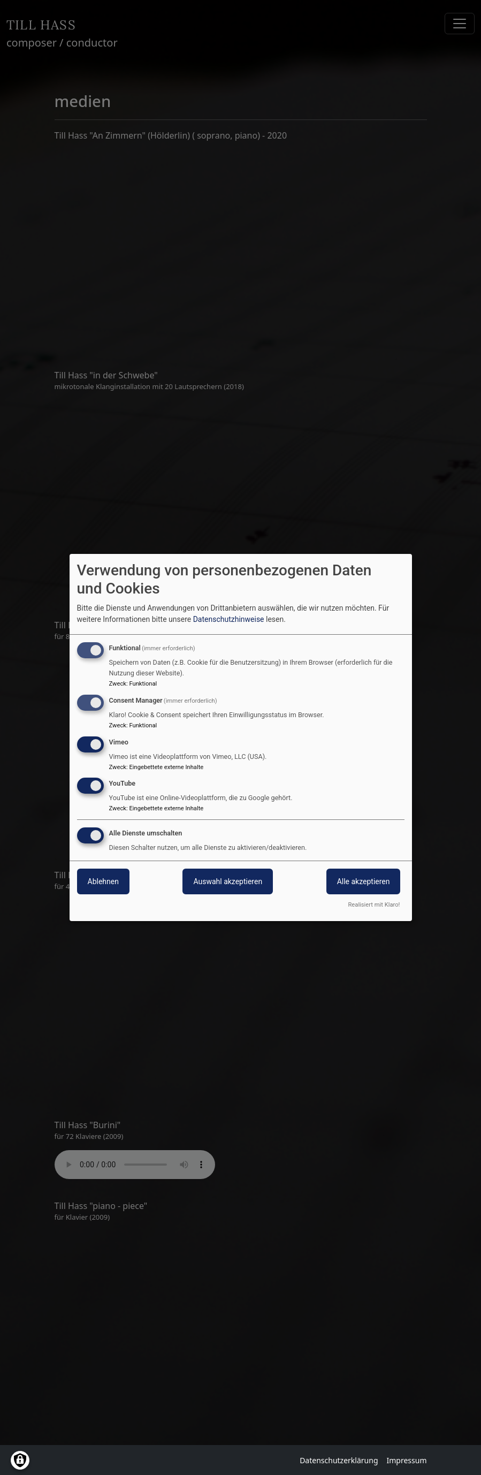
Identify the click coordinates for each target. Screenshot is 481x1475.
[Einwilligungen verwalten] (20, 1460)
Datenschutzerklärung (339, 1460)
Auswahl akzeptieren (227, 881)
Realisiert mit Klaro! (374, 904)
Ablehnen (103, 881)
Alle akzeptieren (363, 881)
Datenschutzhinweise (228, 619)
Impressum (407, 1460)
